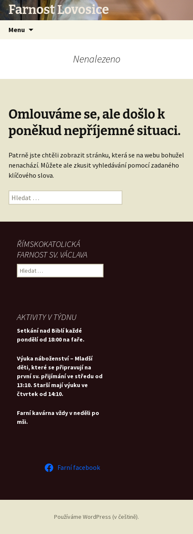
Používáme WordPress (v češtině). (96, 516)
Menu (16, 29)
